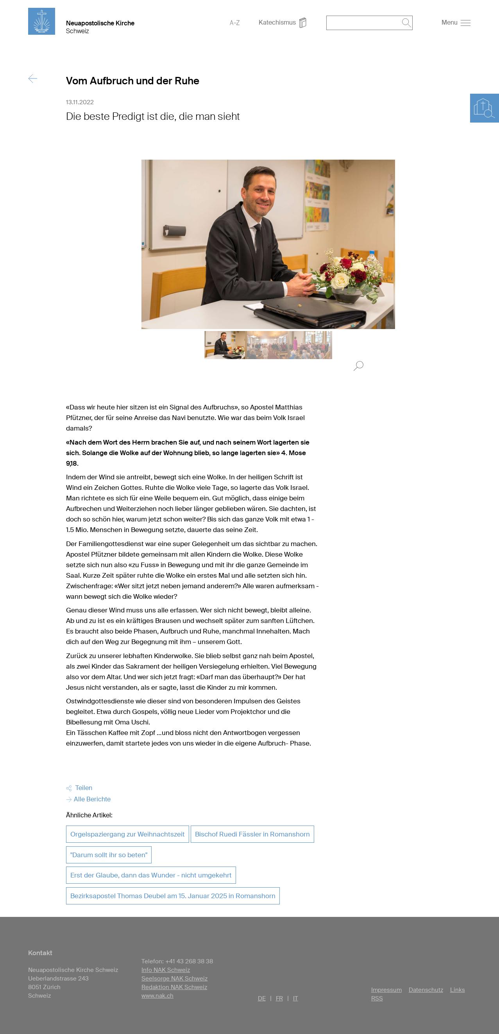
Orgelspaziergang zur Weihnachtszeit (127, 834)
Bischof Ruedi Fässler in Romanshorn (252, 834)
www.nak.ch (157, 996)
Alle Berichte (88, 799)
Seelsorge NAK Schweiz (174, 978)
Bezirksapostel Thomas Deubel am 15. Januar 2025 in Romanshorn (172, 896)
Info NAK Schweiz (165, 970)
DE (262, 998)
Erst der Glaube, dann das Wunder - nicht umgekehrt (151, 875)
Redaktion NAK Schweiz (174, 987)
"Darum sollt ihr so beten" (108, 855)
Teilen (79, 788)
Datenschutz (426, 990)
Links (457, 990)
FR (279, 998)
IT (295, 998)
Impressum (386, 990)
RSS (377, 998)
